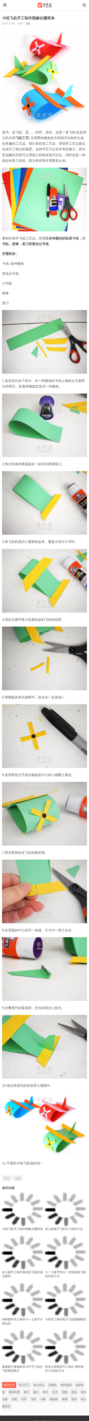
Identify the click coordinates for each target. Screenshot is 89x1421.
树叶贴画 (66, 1385)
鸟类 (14, 1399)
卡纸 (17, 1178)
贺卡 (6, 1178)
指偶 (64, 1399)
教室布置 (14, 1392)
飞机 (27, 23)
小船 (43, 1399)
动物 (64, 1392)
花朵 (74, 1399)
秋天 (45, 1392)
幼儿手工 (24, 1385)
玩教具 (53, 1385)
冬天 (55, 1392)
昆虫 (74, 1392)
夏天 (36, 1392)
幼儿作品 (39, 1385)
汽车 (23, 1399)
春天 (26, 1392)
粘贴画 (54, 1399)
